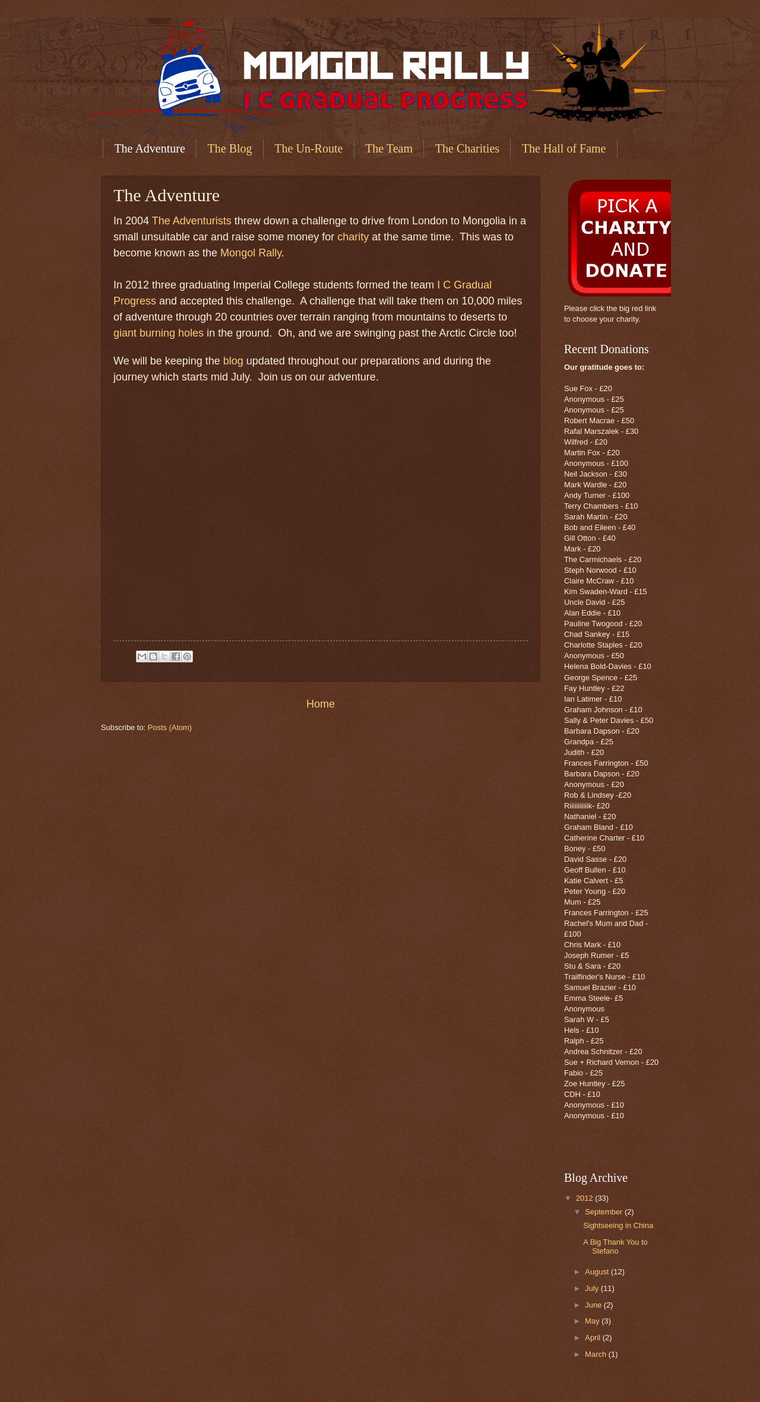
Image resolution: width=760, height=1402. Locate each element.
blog (233, 361)
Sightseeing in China (618, 1225)
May (593, 1321)
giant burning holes (158, 333)
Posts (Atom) (170, 727)
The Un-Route (308, 148)
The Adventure (149, 148)
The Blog (230, 148)
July (592, 1288)
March (596, 1354)
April (593, 1337)
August (598, 1271)
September (605, 1211)
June (594, 1305)
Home (320, 704)
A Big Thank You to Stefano (615, 1246)
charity (353, 237)
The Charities (467, 148)
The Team (389, 148)
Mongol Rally (250, 253)
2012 (585, 1198)
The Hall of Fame (564, 148)
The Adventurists (192, 221)
